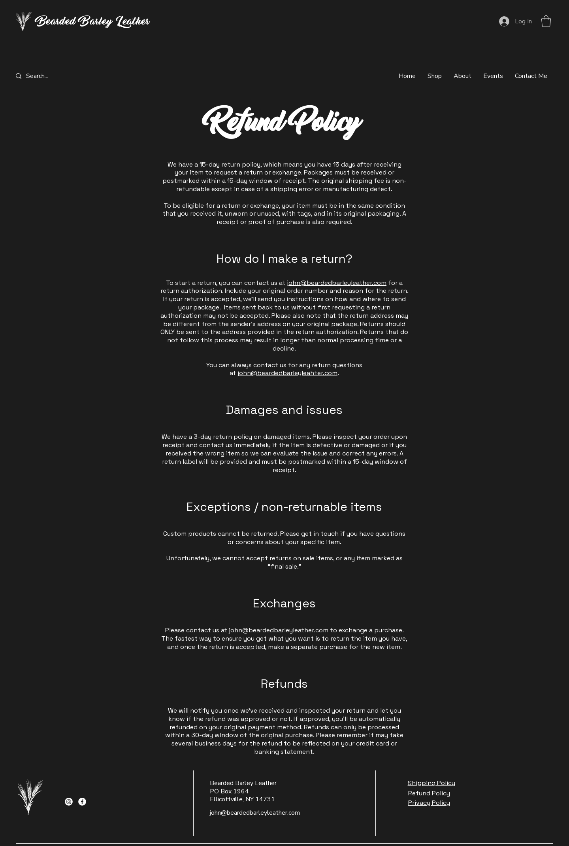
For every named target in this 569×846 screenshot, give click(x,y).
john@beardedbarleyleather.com (336, 283)
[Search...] (45, 76)
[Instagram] (68, 801)
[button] (546, 21)
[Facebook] (82, 801)
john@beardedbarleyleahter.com (287, 373)
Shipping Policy (431, 783)
